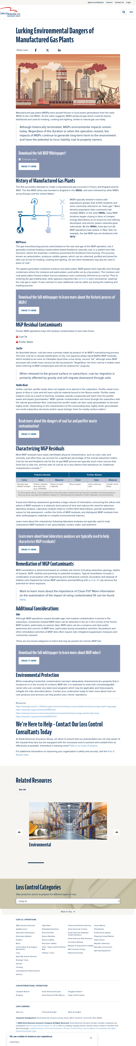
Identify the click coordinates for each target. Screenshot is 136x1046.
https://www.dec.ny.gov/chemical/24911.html (36, 709)
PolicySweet (99, 929)
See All (22, 789)
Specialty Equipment (102, 950)
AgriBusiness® (22, 929)
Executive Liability (49, 943)
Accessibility (101, 1028)
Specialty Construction (103, 947)
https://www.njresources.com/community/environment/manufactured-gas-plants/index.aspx (57, 713)
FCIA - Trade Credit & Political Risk (54, 948)
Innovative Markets (75, 942)
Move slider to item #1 (36, 862)
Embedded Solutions (50, 929)
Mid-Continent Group (76, 949)
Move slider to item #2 (52, 862)
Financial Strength (49, 1012)
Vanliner (19, 974)
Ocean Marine (99, 925)
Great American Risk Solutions (80, 938)
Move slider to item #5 (100, 862)
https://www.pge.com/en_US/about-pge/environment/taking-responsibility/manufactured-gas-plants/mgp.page (66, 706)
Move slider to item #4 (84, 862)
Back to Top (68, 911)
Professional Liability (102, 932)
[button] (91, 1038)
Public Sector (99, 939)
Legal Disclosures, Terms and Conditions (46, 1028)
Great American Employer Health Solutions (78, 933)
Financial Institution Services (79, 925)
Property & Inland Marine (104, 936)
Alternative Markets (24, 936)
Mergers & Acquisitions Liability (80, 945)
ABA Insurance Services (25, 925)
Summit (19, 963)
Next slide (116, 832)
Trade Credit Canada (76, 995)
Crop (18, 952)
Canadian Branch (23, 991)
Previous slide (19, 832)
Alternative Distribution (25, 932)
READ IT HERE (28, 166)
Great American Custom (77, 929)
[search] (124, 12)
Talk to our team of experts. (84, 745)
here (23, 599)
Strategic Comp (22, 960)
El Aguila (19, 995)
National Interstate (75, 952)
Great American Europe (51, 991)
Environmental (40, 845)
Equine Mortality (48, 936)
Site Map (111, 1028)
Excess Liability (48, 939)
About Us (19, 1012)
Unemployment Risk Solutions (28, 970)
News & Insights (74, 1012)
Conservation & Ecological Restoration (26, 948)
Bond (18, 943)
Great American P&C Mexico (53, 995)
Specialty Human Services (26, 956)
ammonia (83, 278)
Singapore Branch (75, 991)
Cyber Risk (46, 925)
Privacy (67, 1028)
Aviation (19, 939)
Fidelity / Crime (48, 952)
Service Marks (89, 1028)
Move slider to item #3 (68, 862)
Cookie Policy (76, 1028)
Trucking (19, 967)
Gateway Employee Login (26, 1031)
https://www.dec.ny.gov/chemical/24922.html (36, 716)
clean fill (94, 580)
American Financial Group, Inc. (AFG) (43, 1025)
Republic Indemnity (102, 943)
